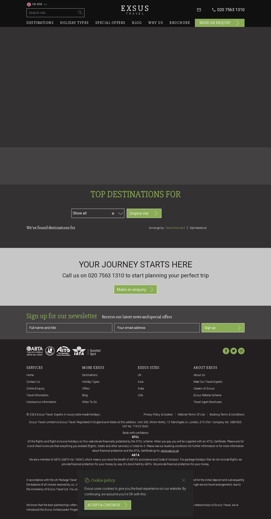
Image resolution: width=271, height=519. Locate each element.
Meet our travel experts (208, 381)
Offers (86, 388)
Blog (137, 23)
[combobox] (97, 212)
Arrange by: (157, 227)
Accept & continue (107, 505)
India (141, 388)
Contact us (33, 381)
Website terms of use (191, 414)
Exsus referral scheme (207, 395)
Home (30, 375)
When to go (89, 402)
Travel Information (37, 395)
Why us (155, 23)
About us (199, 375)
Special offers (110, 23)
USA (140, 395)
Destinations (40, 23)
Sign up (223, 327)
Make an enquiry (220, 23)
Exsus (135, 9)
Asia (140, 381)
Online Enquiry (35, 388)
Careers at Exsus (204, 388)
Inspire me (144, 213)
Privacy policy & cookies (158, 414)
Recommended (175, 228)
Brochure (180, 23)
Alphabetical (198, 228)
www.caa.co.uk (170, 450)
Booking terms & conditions (227, 414)
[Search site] (52, 13)
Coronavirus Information (41, 402)
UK (140, 375)
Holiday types (74, 23)
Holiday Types (91, 381)
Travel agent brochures (208, 402)
